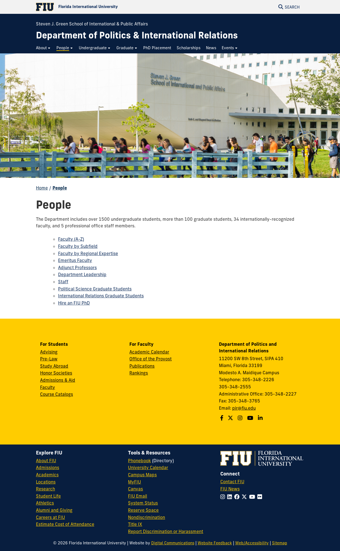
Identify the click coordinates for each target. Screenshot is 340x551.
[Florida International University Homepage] (103, 7)
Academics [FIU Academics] (47, 474)
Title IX (135, 524)
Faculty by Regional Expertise (88, 253)
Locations (46, 482)
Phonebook (139, 460)
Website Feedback (215, 542)
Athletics (45, 503)
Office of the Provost (150, 359)
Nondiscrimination (146, 517)
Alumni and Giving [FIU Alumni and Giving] (54, 510)
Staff (63, 281)
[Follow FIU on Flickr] (260, 497)
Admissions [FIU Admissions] (47, 467)
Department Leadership (82, 274)
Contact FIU (232, 481)
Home (42, 188)
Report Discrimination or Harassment (165, 531)
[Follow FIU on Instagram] (223, 497)
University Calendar (148, 467)
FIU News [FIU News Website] (230, 489)
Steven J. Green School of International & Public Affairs (92, 24)
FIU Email (137, 496)
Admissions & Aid (57, 380)
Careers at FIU (50, 517)
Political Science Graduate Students (95, 289)
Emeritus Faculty (75, 260)
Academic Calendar (149, 352)
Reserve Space (143, 510)
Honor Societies (56, 373)
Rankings (138, 373)
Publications (142, 366)
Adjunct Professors (77, 267)
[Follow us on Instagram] (241, 418)
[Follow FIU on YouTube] (253, 497)
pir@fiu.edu (244, 408)
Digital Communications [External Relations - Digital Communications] (172, 542)
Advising (48, 352)
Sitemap (279, 542)
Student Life (48, 496)
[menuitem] (43, 48)
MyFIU (134, 482)
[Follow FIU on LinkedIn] (230, 497)
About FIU (46, 460)
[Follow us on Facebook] (222, 418)
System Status (143, 503)
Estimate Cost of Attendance (65, 524)
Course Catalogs (56, 394)
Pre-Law (48, 359)
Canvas (135, 489)
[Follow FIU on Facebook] (238, 497)
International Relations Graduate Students (101, 295)
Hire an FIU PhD (74, 303)
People (60, 188)
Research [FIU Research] (45, 489)
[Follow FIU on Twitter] (245, 497)
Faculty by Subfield (78, 246)
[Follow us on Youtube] (251, 418)
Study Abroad (54, 366)
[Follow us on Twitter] (231, 418)
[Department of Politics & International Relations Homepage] (137, 35)
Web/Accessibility (252, 542)
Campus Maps (142, 474)
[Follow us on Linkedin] (261, 418)
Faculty (47, 387)
